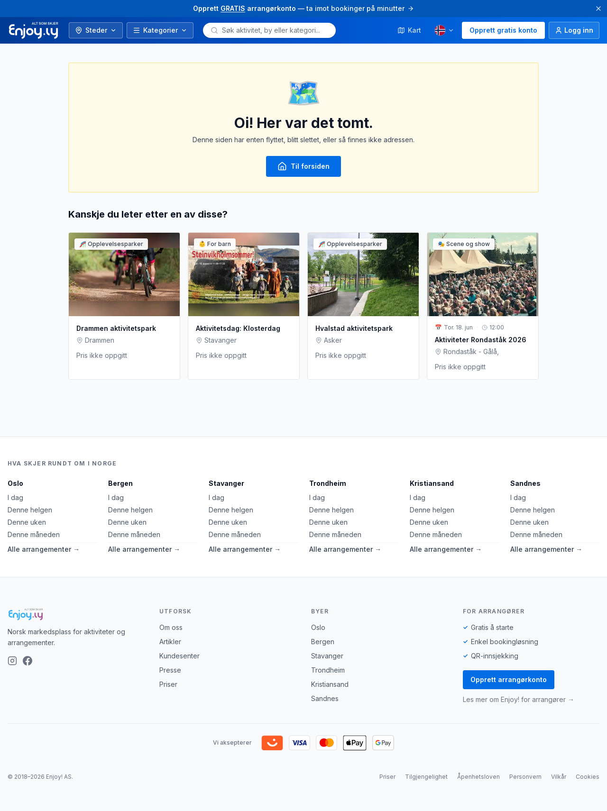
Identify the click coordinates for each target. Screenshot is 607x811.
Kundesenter (179, 656)
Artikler (170, 642)
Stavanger (226, 483)
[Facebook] (27, 660)
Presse (170, 670)
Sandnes (525, 483)
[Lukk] (598, 8)
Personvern (525, 776)
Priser (168, 684)
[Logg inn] (574, 30)
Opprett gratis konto (503, 30)
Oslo (15, 483)
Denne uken (27, 522)
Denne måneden (34, 534)
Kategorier (160, 30)
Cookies (587, 776)
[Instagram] (12, 660)
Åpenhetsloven (478, 776)
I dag (15, 497)
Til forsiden (303, 166)
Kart (409, 30)
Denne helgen (30, 510)
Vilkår (558, 776)
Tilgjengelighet (426, 776)
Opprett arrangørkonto (508, 679)
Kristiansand (432, 483)
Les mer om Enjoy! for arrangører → (518, 699)
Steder (96, 30)
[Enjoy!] (76, 614)
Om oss (171, 627)
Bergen (120, 483)
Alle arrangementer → (44, 549)
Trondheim (327, 483)
